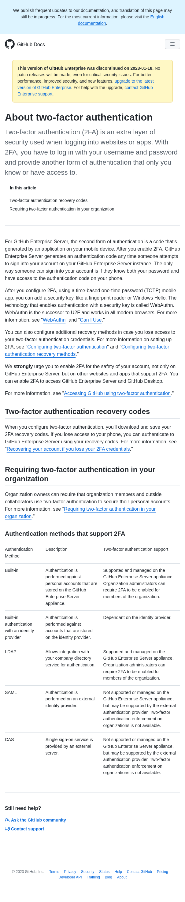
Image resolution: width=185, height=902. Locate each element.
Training (93, 877)
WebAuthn (54, 319)
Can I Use (91, 319)
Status (104, 872)
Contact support (24, 828)
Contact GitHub (139, 872)
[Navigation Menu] (172, 44)
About (122, 877)
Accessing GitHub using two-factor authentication (117, 393)
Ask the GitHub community (35, 820)
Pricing (162, 872)
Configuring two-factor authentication (67, 346)
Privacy (70, 872)
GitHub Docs (31, 44)
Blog (108, 877)
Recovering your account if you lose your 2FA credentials (68, 449)
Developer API (70, 877)
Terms (54, 872)
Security (87, 872)
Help (118, 872)
